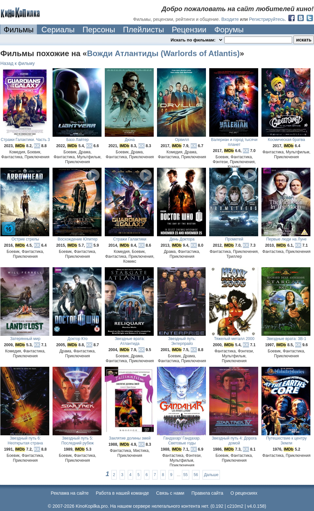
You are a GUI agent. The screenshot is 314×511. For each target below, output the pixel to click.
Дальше (211, 474)
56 (196, 474)
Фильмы (19, 29)
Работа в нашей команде (122, 493)
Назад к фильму (17, 63)
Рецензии (189, 29)
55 (185, 474)
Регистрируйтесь (267, 19)
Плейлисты (143, 29)
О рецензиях (244, 493)
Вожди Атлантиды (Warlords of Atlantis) (163, 53)
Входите (230, 19)
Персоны (99, 29)
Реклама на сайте (70, 493)
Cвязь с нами (170, 493)
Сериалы (58, 29)
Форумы (228, 29)
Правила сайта (207, 493)
